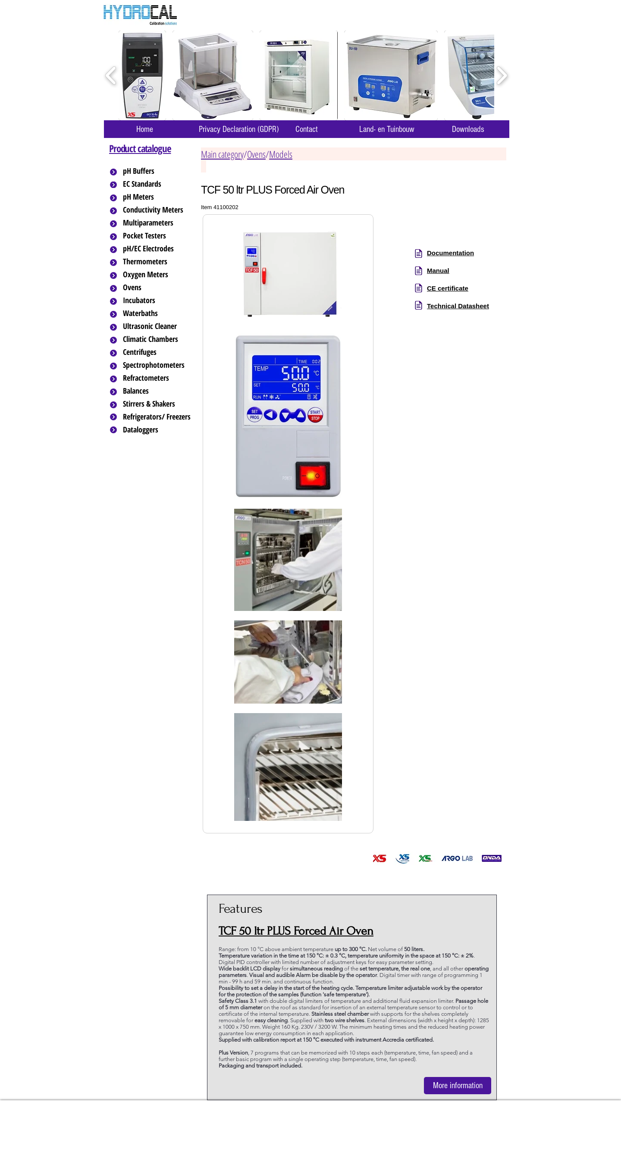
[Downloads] (468, 129)
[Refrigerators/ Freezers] (157, 416)
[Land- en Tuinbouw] (386, 129)
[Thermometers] (157, 261)
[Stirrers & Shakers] (157, 404)
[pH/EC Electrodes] (157, 248)
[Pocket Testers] (157, 235)
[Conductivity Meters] (160, 209)
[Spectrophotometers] (161, 365)
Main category (222, 153)
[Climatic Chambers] (158, 339)
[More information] (457, 1085)
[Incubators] (157, 300)
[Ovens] (157, 287)
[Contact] (306, 129)
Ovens (256, 153)
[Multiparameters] (157, 222)
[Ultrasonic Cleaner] (157, 326)
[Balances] (157, 391)
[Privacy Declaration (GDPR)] (238, 129)
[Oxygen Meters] (157, 274)
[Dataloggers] (157, 429)
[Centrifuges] (157, 352)
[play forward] (501, 76)
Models (280, 153)
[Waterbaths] (157, 313)
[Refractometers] (157, 378)
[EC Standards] (157, 184)
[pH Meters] (157, 197)
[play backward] (111, 76)
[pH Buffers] (157, 171)
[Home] (144, 129)
